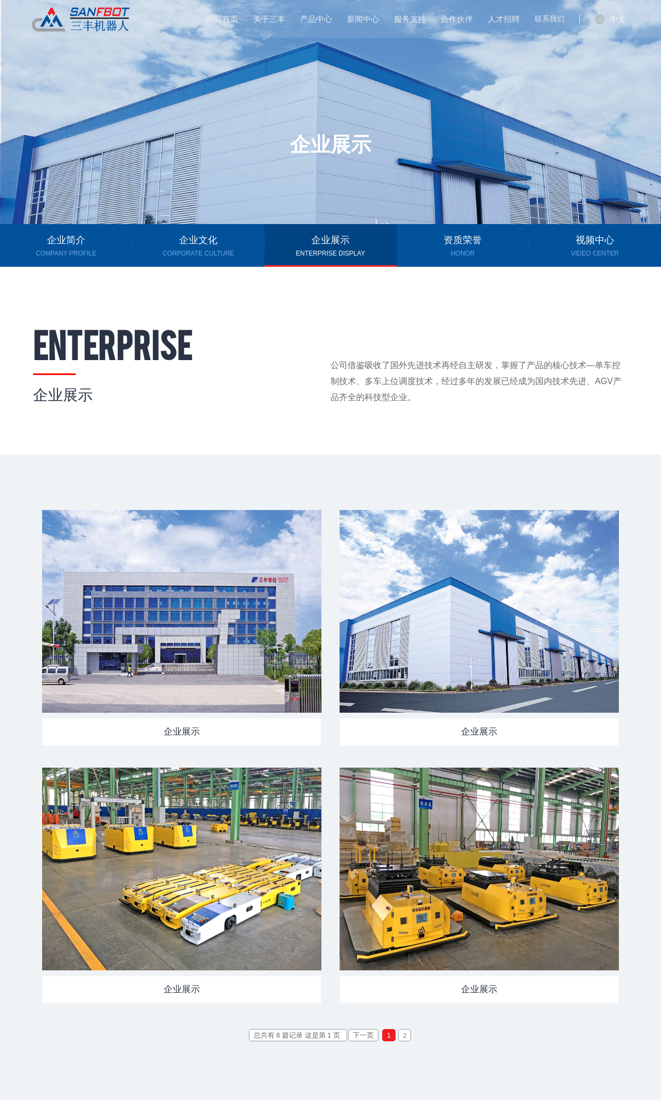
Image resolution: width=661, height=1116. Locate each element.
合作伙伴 (457, 18)
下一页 (363, 1035)
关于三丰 (269, 18)
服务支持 (410, 18)
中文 (610, 19)
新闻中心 (363, 18)
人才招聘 (504, 18)
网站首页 (222, 18)
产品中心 (316, 18)
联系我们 (550, 18)
